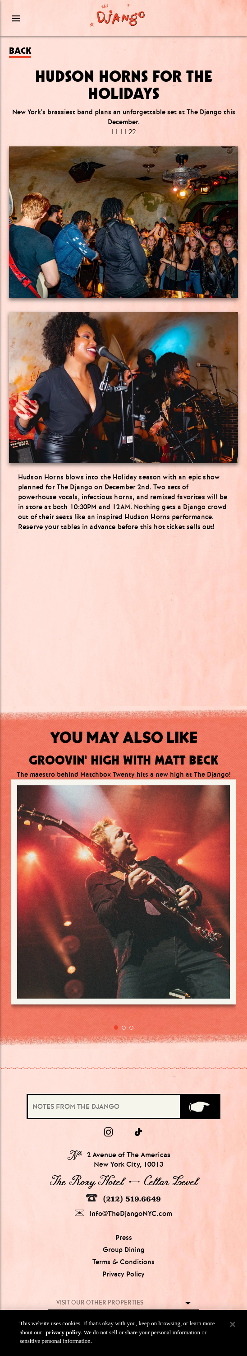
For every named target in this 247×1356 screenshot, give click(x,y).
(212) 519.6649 (123, 1198)
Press (123, 1237)
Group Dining (124, 1249)
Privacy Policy (123, 1274)
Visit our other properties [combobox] (99, 1302)
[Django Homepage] (117, 15)
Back (20, 51)
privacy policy (63, 1332)
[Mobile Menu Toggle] (37, 18)
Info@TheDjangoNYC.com (123, 1213)
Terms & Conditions (123, 1262)
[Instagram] (108, 1132)
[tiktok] (138, 1132)
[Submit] (199, 1106)
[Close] (232, 1324)
